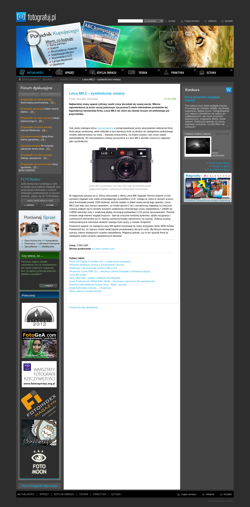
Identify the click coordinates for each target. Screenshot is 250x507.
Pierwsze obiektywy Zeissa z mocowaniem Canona (96, 264)
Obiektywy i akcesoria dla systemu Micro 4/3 (93, 268)
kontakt (229, 21)
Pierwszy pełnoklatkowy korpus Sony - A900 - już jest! (98, 284)
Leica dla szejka (77, 274)
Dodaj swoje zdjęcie (218, 163)
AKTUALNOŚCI (25, 494)
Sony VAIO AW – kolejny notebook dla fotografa (94, 278)
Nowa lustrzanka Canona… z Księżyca (90, 288)
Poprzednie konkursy (217, 169)
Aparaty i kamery (69, 79)
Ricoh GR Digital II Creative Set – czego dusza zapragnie (99, 261)
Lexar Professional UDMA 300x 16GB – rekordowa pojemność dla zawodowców (112, 281)
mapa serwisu (192, 21)
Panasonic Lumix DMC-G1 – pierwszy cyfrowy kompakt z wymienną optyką (109, 271)
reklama (212, 21)
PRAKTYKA (99, 494)
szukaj (171, 21)
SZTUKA (116, 494)
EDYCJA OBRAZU (64, 494)
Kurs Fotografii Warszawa (39, 485)
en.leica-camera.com (103, 248)
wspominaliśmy (105, 128)
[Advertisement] (207, 276)
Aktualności (49, 79)
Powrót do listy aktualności (82, 307)
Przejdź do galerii (219, 166)
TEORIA (83, 494)
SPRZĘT (44, 494)
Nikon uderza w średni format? (85, 291)
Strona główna (27, 79)
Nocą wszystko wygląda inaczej (202, 98)
